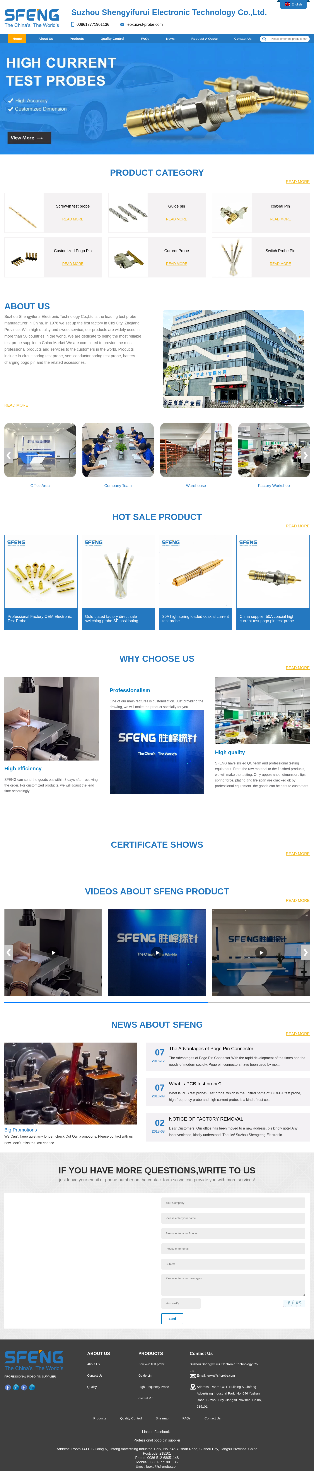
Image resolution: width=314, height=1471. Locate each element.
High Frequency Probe (153, 1387)
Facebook (8, 1387)
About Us (45, 38)
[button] (309, 99)
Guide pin (145, 1375)
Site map (162, 1418)
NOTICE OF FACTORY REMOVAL (206, 1119)
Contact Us (243, 38)
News (170, 38)
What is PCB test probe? (195, 1083)
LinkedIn (16, 1387)
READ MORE (298, 182)
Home (17, 38)
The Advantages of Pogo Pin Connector (211, 1048)
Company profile (32, 1387)
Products (77, 38)
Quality (92, 1387)
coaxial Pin (145, 1398)
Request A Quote (204, 38)
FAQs (145, 38)
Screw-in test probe (151, 1364)
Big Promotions (20, 1130)
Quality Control (112, 38)
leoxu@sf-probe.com (144, 24)
